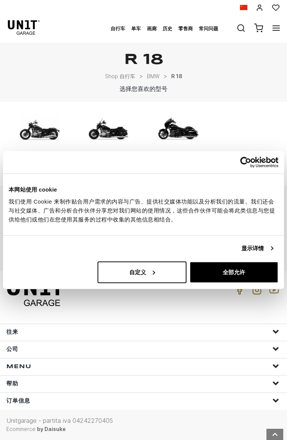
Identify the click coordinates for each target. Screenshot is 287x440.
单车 (136, 28)
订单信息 (142, 400)
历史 (167, 28)
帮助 (142, 383)
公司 (142, 349)
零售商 (185, 28)
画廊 (152, 28)
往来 (142, 331)
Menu (142, 366)
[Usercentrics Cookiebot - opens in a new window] (245, 162)
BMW (153, 76)
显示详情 (252, 248)
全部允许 (234, 272)
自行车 (118, 28)
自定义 (142, 272)
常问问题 (208, 28)
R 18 (176, 76)
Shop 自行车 (120, 76)
